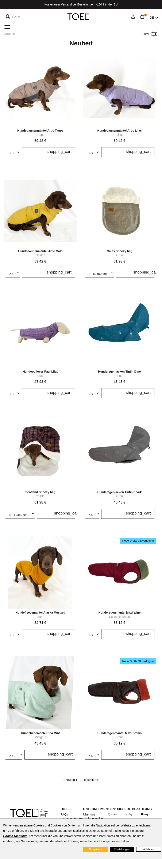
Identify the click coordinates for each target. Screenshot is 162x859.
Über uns (89, 814)
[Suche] (7, 16)
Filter (149, 34)
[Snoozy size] (99, 273)
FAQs (64, 814)
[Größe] (12, 152)
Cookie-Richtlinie (15, 836)
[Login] (133, 17)
